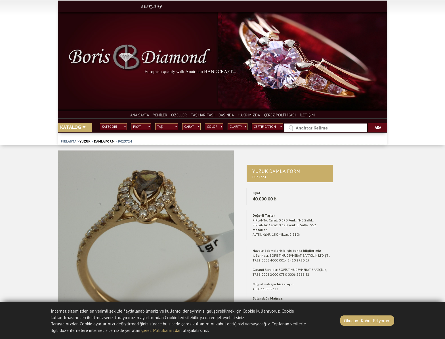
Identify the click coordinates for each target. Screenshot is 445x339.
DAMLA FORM (104, 141)
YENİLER (160, 115)
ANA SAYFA (139, 115)
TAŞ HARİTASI (203, 115)
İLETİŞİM (307, 115)
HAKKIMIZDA (249, 115)
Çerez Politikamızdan (161, 330)
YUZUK (85, 141)
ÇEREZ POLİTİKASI (280, 115)
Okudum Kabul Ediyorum (367, 320)
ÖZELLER (179, 115)
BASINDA (226, 115)
